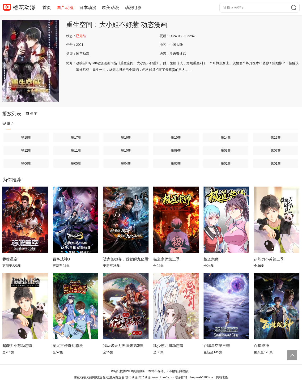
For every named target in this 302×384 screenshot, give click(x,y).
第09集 (176, 150)
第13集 (276, 137)
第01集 (276, 163)
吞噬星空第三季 (217, 346)
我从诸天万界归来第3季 (123, 346)
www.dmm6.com (163, 377)
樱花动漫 (24, 7)
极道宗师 (211, 259)
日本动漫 (87, 7)
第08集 (226, 150)
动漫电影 (133, 7)
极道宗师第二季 (166, 259)
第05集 (76, 163)
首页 (47, 7)
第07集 (276, 150)
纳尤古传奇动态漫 (68, 346)
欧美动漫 (110, 7)
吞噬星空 (9, 259)
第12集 (26, 150)
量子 (8, 123)
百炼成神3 (61, 259)
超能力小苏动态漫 (17, 346)
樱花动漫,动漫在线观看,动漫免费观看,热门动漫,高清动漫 (112, 377)
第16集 (126, 137)
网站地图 (222, 377)
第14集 (226, 137)
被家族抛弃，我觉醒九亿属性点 (126, 259)
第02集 (226, 163)
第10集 (126, 150)
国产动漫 (65, 7)
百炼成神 (261, 346)
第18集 (26, 137)
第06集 (26, 163)
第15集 (176, 137)
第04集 (126, 163)
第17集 (76, 137)
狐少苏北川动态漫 (168, 346)
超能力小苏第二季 (269, 259)
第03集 (176, 163)
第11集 (76, 150)
